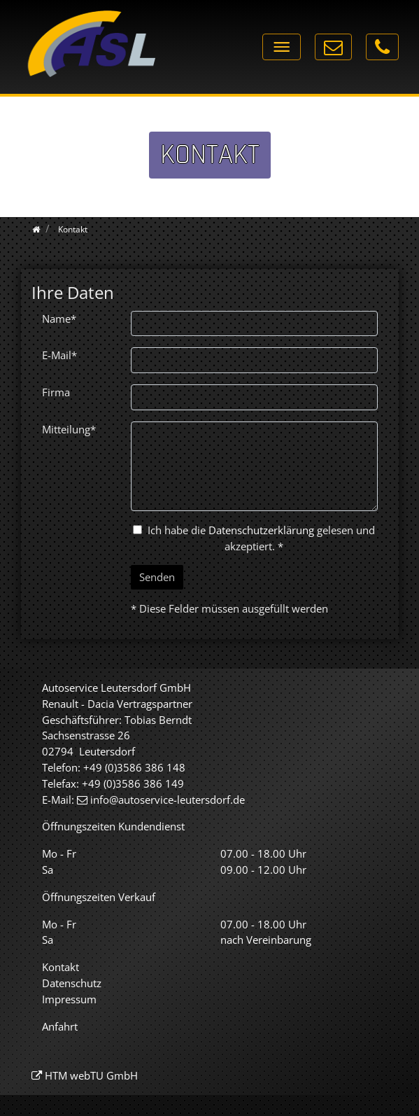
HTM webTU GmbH (91, 1075)
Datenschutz (71, 983)
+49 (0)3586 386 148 (134, 767)
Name (59, 319)
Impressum (69, 999)
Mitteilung (69, 429)
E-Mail (59, 355)
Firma (56, 392)
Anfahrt (60, 1026)
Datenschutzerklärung (261, 530)
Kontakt (60, 967)
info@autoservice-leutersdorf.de (167, 800)
